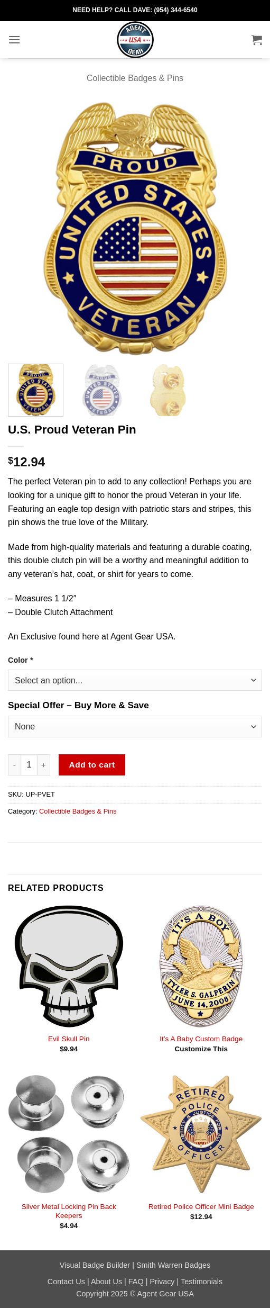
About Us (106, 1281)
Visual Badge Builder (95, 1265)
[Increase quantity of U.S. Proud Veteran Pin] (44, 764)
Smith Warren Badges (173, 1265)
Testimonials (201, 1281)
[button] (14, 39)
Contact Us (66, 1281)
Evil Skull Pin (69, 1039)
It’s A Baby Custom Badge (201, 1039)
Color (20, 660)
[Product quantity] (29, 764)
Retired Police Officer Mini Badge (201, 1207)
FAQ (136, 1281)
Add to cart (92, 764)
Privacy (162, 1281)
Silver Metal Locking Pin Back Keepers (69, 1211)
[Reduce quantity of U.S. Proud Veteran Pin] (14, 764)
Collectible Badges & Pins (135, 78)
